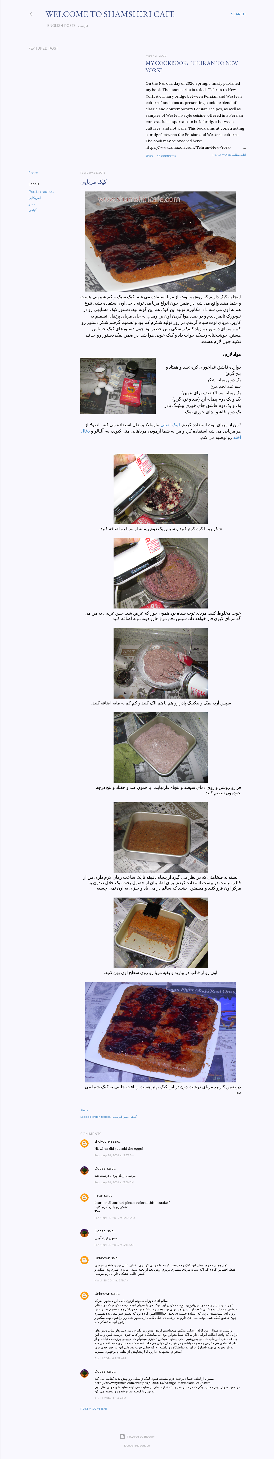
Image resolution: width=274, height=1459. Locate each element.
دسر (32, 204)
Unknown (102, 1258)
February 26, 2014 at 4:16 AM (114, 1245)
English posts (59, 26)
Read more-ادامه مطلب (229, 154)
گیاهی (33, 210)
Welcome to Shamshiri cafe (110, 14)
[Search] (238, 14)
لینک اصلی (170, 424)
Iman (98, 1195)
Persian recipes (41, 192)
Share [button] (149, 155)
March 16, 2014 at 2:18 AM (111, 1280)
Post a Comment (93, 1408)
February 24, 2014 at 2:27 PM (114, 1155)
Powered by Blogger (137, 1436)
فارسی (81, 26)
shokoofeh (103, 1141)
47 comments (166, 155)
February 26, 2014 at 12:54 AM (114, 1218)
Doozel (100, 1168)
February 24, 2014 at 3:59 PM (114, 1182)
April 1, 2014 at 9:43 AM (110, 1398)
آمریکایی (35, 198)
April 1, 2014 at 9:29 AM (110, 1358)
